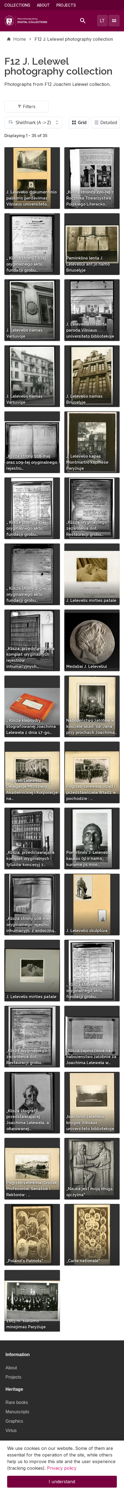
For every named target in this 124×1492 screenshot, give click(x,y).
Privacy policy (61, 1472)
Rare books (16, 1402)
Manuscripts (17, 1411)
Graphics (14, 1421)
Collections (17, 5)
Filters (26, 106)
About (43, 5)
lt (102, 20)
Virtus (11, 1430)
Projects (66, 5)
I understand (62, 1486)
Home (19, 39)
